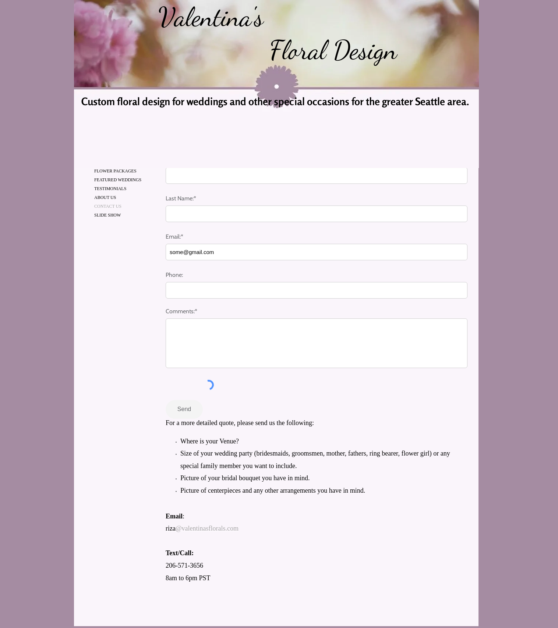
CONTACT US (107, 206)
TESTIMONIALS (110, 188)
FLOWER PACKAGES (115, 171)
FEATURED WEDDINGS (117, 179)
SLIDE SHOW (107, 215)
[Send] (184, 409)
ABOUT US (105, 197)
